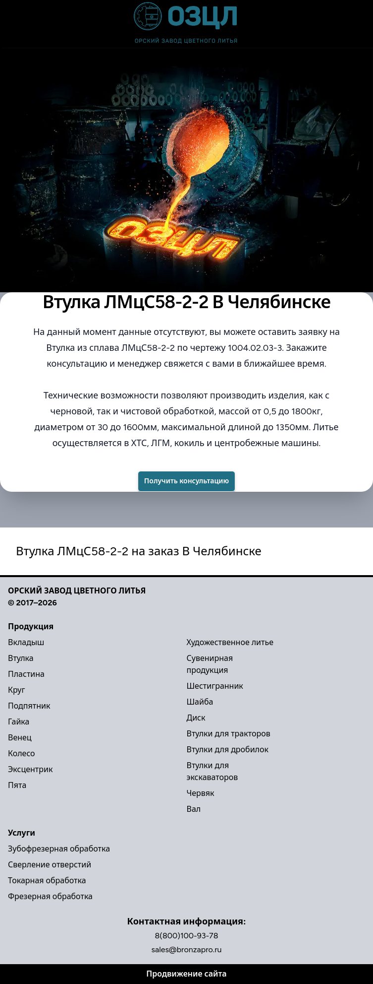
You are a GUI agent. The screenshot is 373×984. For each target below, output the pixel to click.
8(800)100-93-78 (186, 935)
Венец (20, 737)
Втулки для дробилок (227, 749)
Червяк (200, 793)
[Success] (186, 481)
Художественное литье (230, 642)
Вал (194, 809)
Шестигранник (215, 686)
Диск (196, 717)
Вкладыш (26, 642)
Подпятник (29, 706)
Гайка (18, 721)
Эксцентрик (30, 769)
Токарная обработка (47, 880)
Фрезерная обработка (50, 896)
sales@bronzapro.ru (187, 949)
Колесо (21, 753)
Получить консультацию (186, 481)
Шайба (200, 702)
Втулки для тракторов (228, 733)
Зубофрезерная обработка (59, 848)
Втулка (21, 658)
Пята (17, 785)
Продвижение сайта (186, 974)
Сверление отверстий (49, 864)
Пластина (26, 674)
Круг (16, 690)
